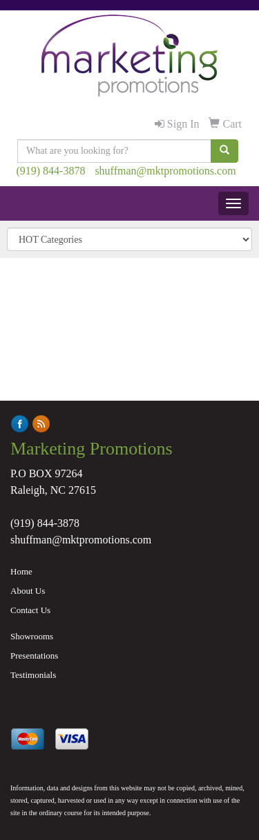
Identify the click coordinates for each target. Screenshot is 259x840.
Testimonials (33, 675)
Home (21, 571)
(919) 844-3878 (50, 171)
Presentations (34, 655)
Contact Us (30, 610)
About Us (27, 591)
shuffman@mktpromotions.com (165, 171)
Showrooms (31, 636)
